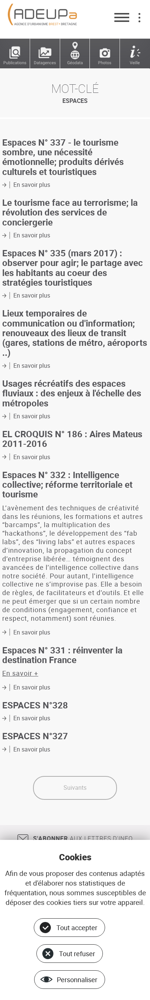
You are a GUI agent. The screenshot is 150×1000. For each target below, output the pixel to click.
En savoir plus (31, 185)
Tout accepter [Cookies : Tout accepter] (76, 927)
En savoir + (20, 673)
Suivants (75, 787)
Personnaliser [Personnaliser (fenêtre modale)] (77, 979)
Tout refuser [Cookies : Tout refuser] (77, 953)
